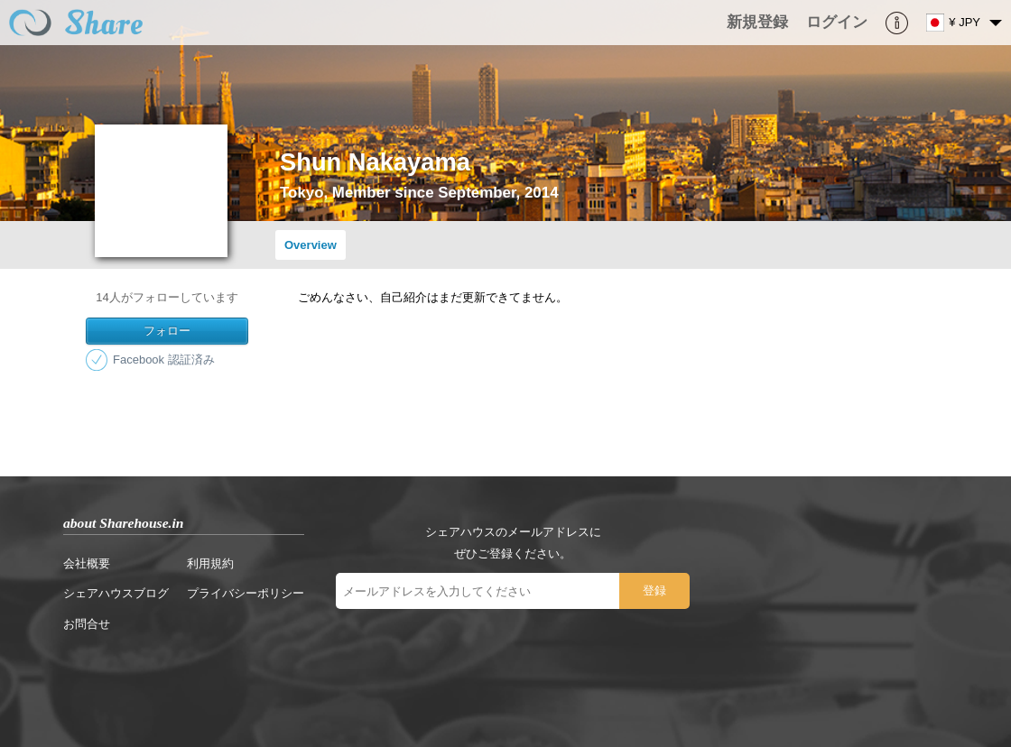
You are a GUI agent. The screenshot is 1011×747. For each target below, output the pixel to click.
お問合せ (86, 624)
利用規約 (210, 563)
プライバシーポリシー (245, 593)
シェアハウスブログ (116, 593)
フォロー (167, 330)
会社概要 (86, 563)
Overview (310, 245)
